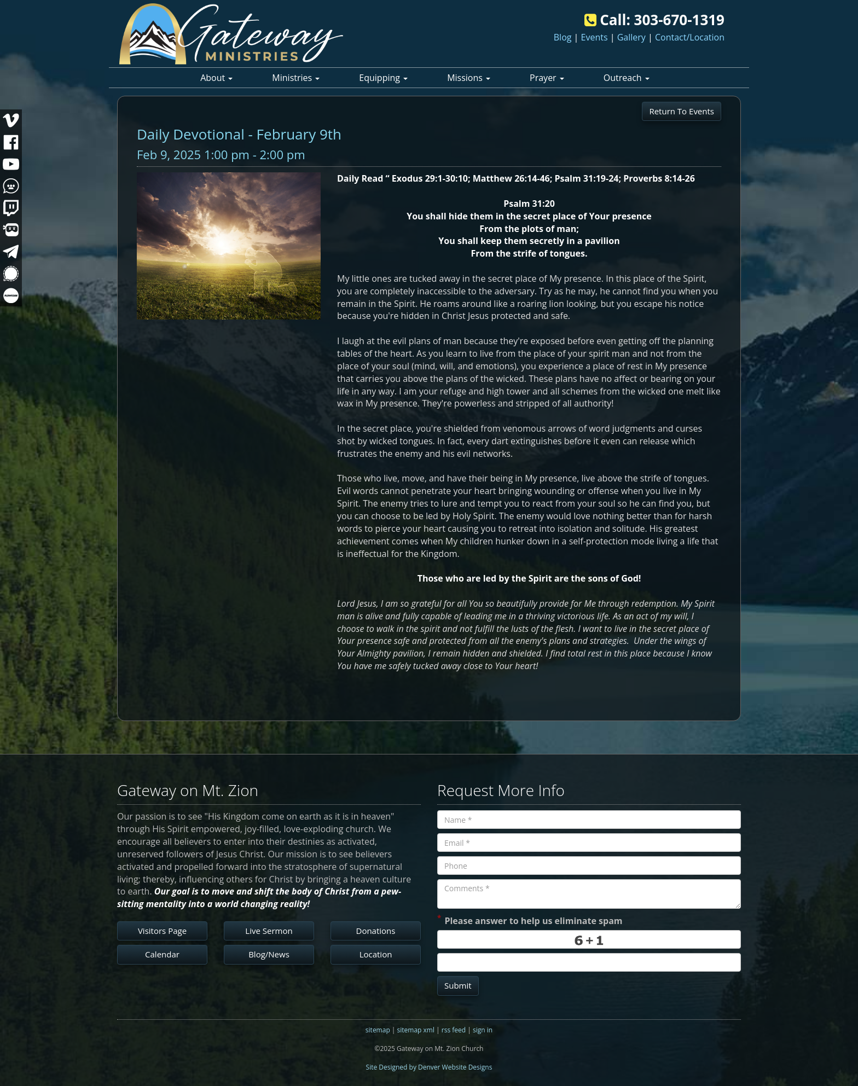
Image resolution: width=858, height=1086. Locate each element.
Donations (376, 930)
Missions (468, 78)
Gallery (631, 37)
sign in (482, 1030)
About (216, 78)
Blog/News (268, 954)
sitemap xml (415, 1030)
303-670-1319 (679, 20)
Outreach (627, 78)
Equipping (383, 78)
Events (594, 37)
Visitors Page (162, 930)
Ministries (296, 78)
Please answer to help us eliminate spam (530, 920)
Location (376, 954)
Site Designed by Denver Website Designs (429, 1067)
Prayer (547, 78)
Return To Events (681, 111)
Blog (563, 37)
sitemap (378, 1030)
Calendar (162, 954)
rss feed (454, 1030)
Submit (458, 985)
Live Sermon (268, 930)
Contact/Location (689, 37)
